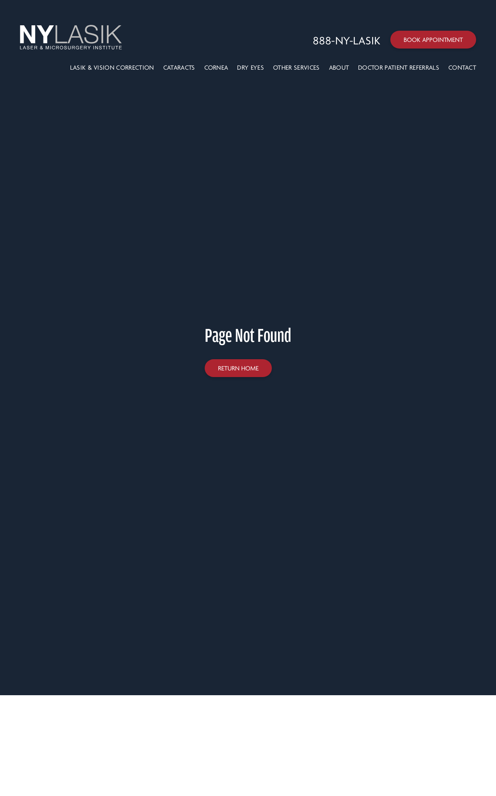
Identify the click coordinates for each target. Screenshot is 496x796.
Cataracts (179, 67)
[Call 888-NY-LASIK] (346, 41)
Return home (238, 368)
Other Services (296, 67)
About (339, 67)
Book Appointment (433, 40)
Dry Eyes (250, 67)
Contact (462, 67)
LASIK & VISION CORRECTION (112, 67)
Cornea (216, 67)
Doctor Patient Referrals (398, 67)
